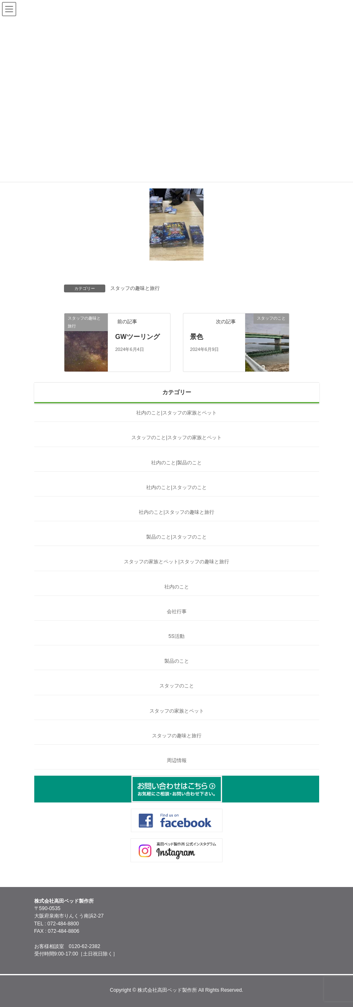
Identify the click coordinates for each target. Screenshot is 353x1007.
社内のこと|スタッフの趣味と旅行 (176, 512)
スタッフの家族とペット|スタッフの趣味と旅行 (176, 562)
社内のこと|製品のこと (176, 463)
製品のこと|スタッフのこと (176, 537)
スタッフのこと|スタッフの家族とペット (176, 437)
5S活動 (176, 636)
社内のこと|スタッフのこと (176, 487)
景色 (196, 336)
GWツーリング (137, 336)
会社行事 (177, 611)
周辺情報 (177, 760)
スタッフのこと (176, 686)
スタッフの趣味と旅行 (135, 288)
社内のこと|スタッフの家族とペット (176, 413)
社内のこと (176, 587)
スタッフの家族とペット (176, 711)
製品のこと (176, 661)
